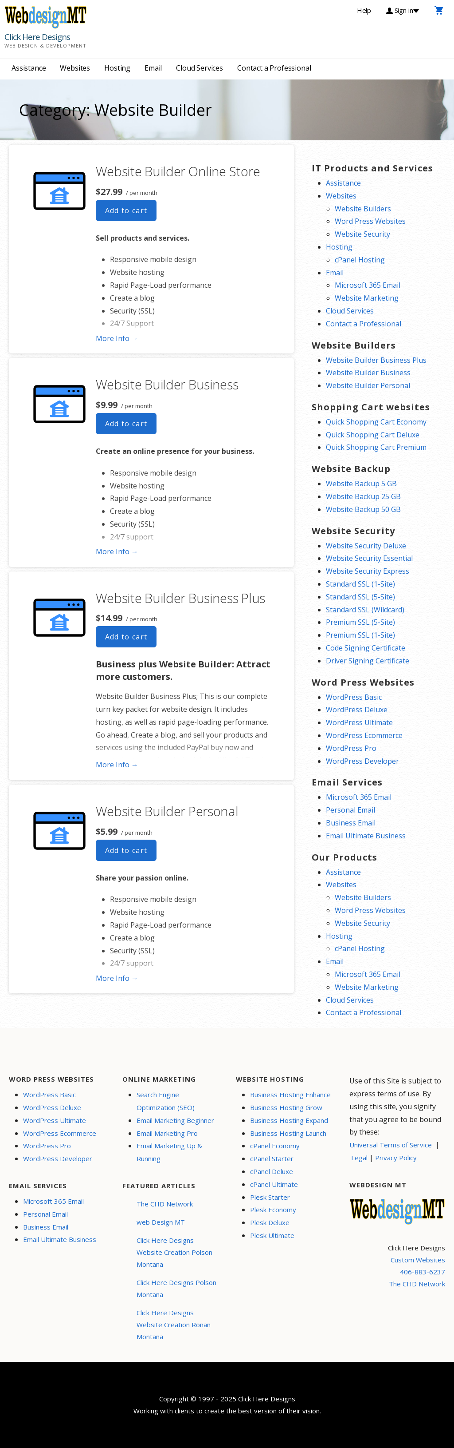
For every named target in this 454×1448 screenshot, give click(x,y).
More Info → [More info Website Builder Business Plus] (117, 765)
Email (153, 68)
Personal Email (350, 810)
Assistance (29, 68)
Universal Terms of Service (390, 1144)
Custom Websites (418, 1259)
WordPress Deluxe (356, 709)
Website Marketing (367, 298)
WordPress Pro (351, 748)
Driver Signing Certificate (367, 661)
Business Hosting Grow (286, 1107)
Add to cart (126, 210)
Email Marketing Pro (167, 1133)
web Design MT (161, 1222)
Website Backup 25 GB (363, 496)
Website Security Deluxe (366, 546)
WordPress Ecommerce (364, 735)
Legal (359, 1157)
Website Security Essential (369, 558)
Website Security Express (367, 571)
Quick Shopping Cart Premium (376, 447)
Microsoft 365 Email (367, 285)
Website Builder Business (167, 384)
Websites (75, 68)
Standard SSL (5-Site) (360, 597)
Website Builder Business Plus (180, 598)
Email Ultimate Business (366, 836)
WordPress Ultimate (359, 722)
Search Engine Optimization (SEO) (166, 1101)
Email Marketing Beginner (175, 1120)
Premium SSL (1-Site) (360, 635)
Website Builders (363, 209)
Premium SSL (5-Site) (360, 622)
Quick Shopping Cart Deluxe (372, 435)
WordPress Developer (362, 761)
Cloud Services (199, 68)
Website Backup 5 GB (361, 483)
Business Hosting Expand (289, 1120)
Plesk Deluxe (270, 1222)
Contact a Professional (274, 68)
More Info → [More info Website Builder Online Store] (117, 338)
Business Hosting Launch (288, 1133)
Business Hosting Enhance (290, 1094)
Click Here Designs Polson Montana (176, 1288)
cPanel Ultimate (274, 1184)
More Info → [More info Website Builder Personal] (117, 978)
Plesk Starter (270, 1197)
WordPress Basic (354, 697)
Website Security (362, 234)
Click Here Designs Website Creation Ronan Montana (174, 1324)
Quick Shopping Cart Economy (376, 422)
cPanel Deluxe (271, 1171)
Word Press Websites (370, 221)
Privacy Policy (396, 1157)
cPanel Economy (275, 1145)
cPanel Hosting (360, 260)
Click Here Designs (37, 37)
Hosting (117, 68)
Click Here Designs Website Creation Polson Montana (174, 1252)
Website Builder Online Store (178, 171)
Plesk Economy (273, 1209)
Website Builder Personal (167, 811)
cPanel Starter (272, 1158)
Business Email (351, 823)
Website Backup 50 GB (363, 509)
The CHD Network (165, 1203)
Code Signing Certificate (365, 648)
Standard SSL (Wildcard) (365, 610)
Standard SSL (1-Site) (360, 584)
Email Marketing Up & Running (169, 1152)
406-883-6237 (422, 1271)
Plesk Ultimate (272, 1235)
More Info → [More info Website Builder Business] (117, 551)
